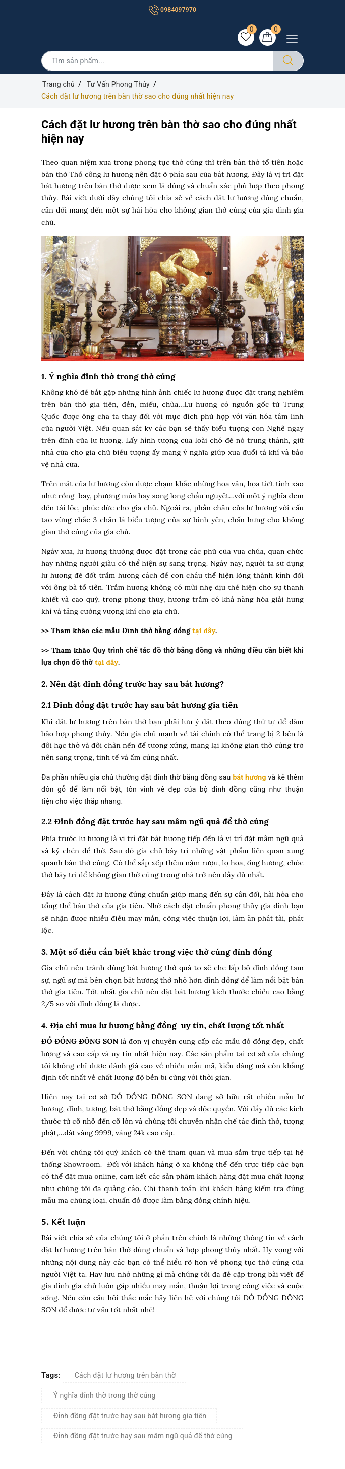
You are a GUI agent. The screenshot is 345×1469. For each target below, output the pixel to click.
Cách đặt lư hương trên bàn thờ (125, 1376)
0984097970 (172, 9)
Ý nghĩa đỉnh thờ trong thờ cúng (104, 1396)
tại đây (202, 631)
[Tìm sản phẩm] (157, 61)
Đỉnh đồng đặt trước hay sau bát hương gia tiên (129, 1416)
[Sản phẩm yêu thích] (245, 37)
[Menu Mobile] (295, 37)
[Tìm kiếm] (288, 61)
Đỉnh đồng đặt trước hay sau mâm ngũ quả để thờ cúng (143, 1436)
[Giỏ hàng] (267, 37)
